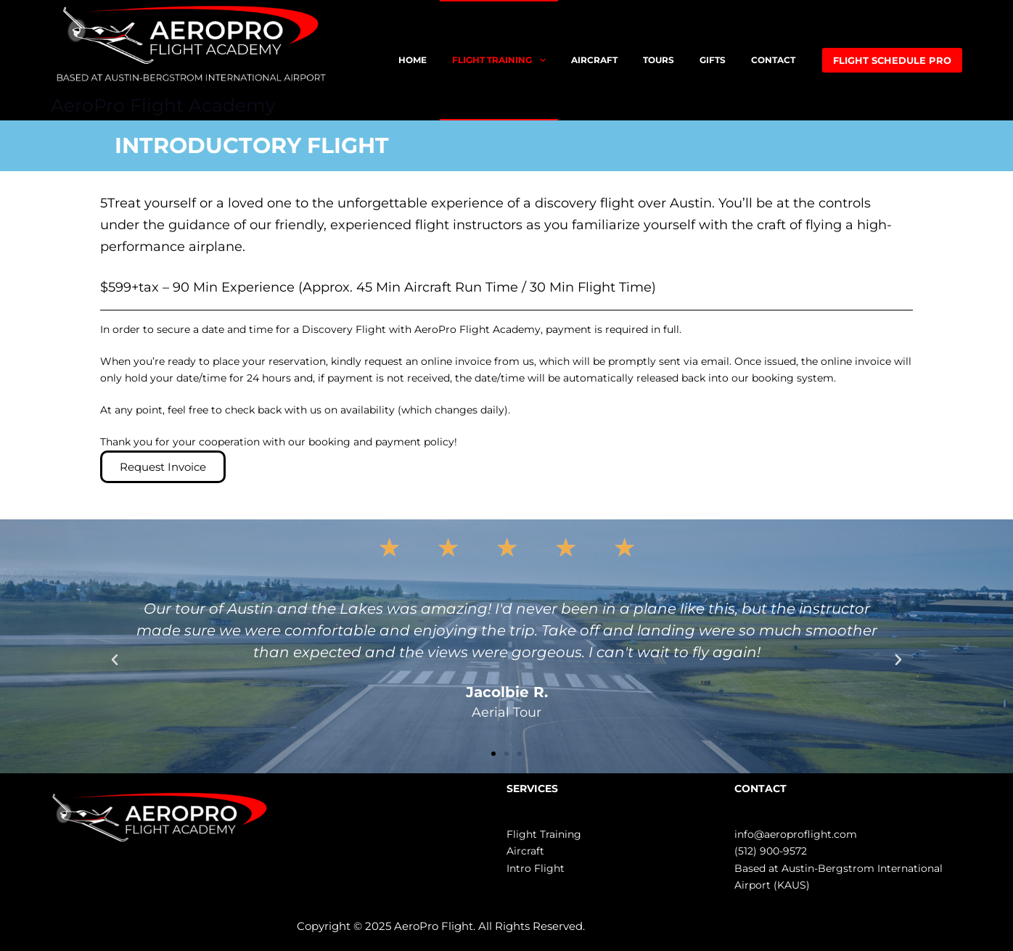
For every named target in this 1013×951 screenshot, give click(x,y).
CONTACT (773, 59)
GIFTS (713, 59)
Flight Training (544, 834)
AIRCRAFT (594, 59)
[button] (114, 660)
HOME (412, 59)
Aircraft (525, 850)
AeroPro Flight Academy (163, 105)
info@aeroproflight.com (795, 834)
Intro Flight (536, 868)
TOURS (658, 59)
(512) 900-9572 (770, 850)
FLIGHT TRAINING (501, 60)
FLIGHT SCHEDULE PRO (892, 60)
